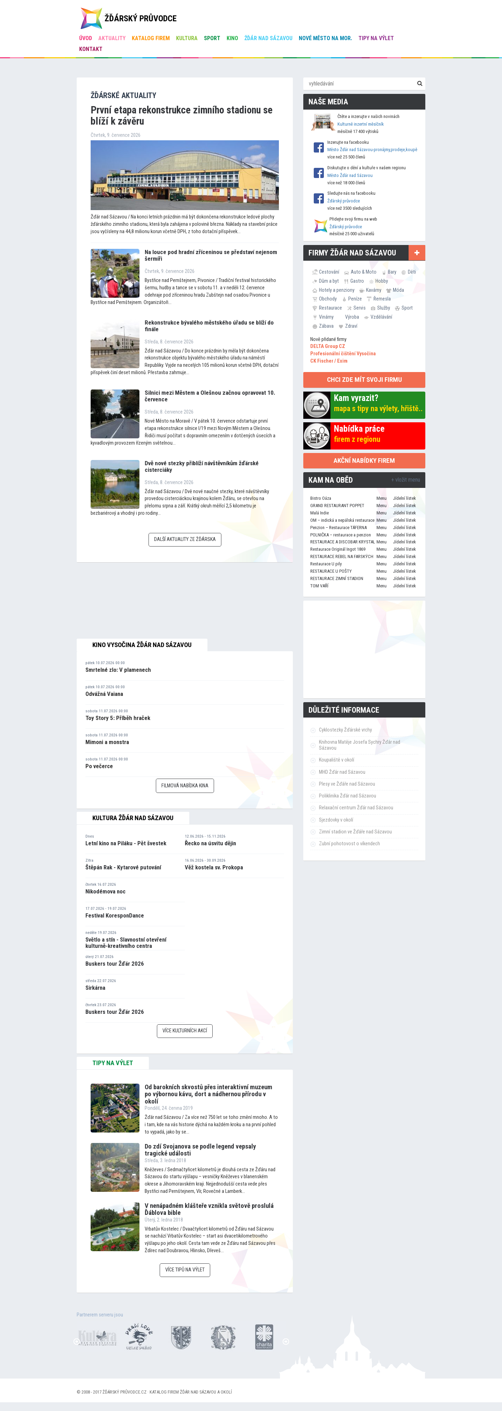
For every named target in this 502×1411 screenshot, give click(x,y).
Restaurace (330, 308)
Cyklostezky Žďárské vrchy (345, 730)
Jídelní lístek (404, 498)
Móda (398, 290)
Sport (212, 38)
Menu (381, 498)
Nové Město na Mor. (325, 38)
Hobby (381, 281)
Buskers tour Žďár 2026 (114, 963)
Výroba (352, 317)
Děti (412, 272)
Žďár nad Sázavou (268, 38)
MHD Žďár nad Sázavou (342, 772)
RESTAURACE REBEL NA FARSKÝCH (341, 556)
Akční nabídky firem (364, 460)
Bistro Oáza (320, 498)
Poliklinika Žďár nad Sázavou (347, 796)
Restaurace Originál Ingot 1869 (337, 549)
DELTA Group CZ (327, 346)
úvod (85, 38)
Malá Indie (319, 512)
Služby (383, 308)
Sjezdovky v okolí (336, 820)
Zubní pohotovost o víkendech (349, 844)
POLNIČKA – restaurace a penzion (340, 534)
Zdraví (351, 326)
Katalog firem (151, 38)
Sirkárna (95, 987)
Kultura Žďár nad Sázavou (133, 818)
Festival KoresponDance (114, 915)
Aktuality (112, 38)
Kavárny (373, 290)
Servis (359, 308)
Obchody (328, 299)
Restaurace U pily (326, 563)
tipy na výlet (112, 1063)
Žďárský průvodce (343, 200)
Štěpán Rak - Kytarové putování (123, 867)
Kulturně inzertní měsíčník (360, 124)
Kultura (187, 38)
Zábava (326, 326)
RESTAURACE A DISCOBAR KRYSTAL (342, 541)
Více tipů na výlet (185, 1270)
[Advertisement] (364, 649)
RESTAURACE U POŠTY (331, 571)
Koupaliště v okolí (336, 760)
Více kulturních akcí (184, 1031)
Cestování (329, 272)
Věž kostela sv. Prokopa (214, 867)
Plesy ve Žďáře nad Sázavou (347, 784)
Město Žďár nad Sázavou (350, 175)
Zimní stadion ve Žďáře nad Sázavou (355, 832)
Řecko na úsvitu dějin (210, 843)
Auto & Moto (363, 272)
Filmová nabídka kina (184, 786)
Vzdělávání (381, 317)
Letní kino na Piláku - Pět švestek (125, 843)
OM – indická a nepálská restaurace (342, 520)
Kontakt (90, 49)
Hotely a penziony (337, 290)
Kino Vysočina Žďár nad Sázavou (142, 645)
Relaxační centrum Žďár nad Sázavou (356, 808)
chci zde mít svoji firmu (364, 380)
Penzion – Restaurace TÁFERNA (338, 527)
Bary (392, 272)
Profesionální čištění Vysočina (343, 354)
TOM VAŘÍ (319, 585)
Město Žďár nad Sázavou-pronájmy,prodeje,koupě (372, 149)
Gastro (357, 281)
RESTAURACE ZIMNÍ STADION (336, 578)
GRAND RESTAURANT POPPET (337, 505)
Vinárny (326, 317)
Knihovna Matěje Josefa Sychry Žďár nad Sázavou (359, 745)
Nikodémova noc (105, 891)
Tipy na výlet (376, 38)
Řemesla (382, 299)
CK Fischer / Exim (329, 361)
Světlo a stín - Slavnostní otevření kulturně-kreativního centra (125, 943)
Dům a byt (329, 281)
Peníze (355, 299)
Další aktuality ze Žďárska (185, 539)
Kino (232, 38)
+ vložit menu (405, 479)
